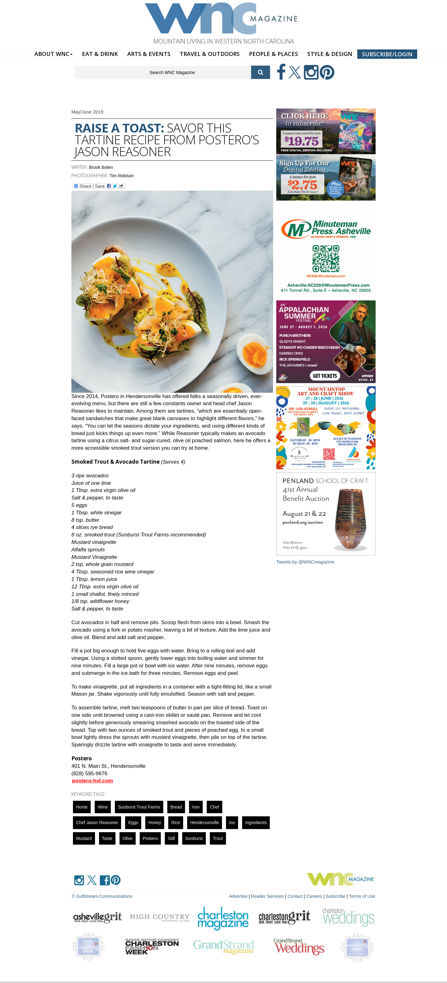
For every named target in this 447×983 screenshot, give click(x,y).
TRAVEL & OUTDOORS (210, 54)
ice (232, 822)
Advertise (241, 895)
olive (128, 838)
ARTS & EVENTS (148, 54)
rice (175, 822)
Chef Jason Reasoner (97, 822)
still (171, 838)
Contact (296, 895)
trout (218, 838)
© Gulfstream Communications (101, 895)
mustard (84, 838)
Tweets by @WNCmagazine (305, 561)
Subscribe (337, 895)
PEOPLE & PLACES (273, 54)
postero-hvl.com (92, 781)
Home (82, 806)
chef (214, 806)
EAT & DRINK (100, 54)
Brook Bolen (101, 167)
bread (176, 806)
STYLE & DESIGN (329, 54)
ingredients (256, 822)
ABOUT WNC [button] (53, 54)
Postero (150, 838)
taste (107, 838)
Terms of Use (362, 895)
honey (154, 822)
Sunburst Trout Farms (139, 806)
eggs (133, 822)
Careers (315, 895)
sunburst (194, 838)
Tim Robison (122, 175)
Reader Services (270, 895)
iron (196, 806)
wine (103, 806)
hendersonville (204, 822)
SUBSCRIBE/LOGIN (387, 54)
